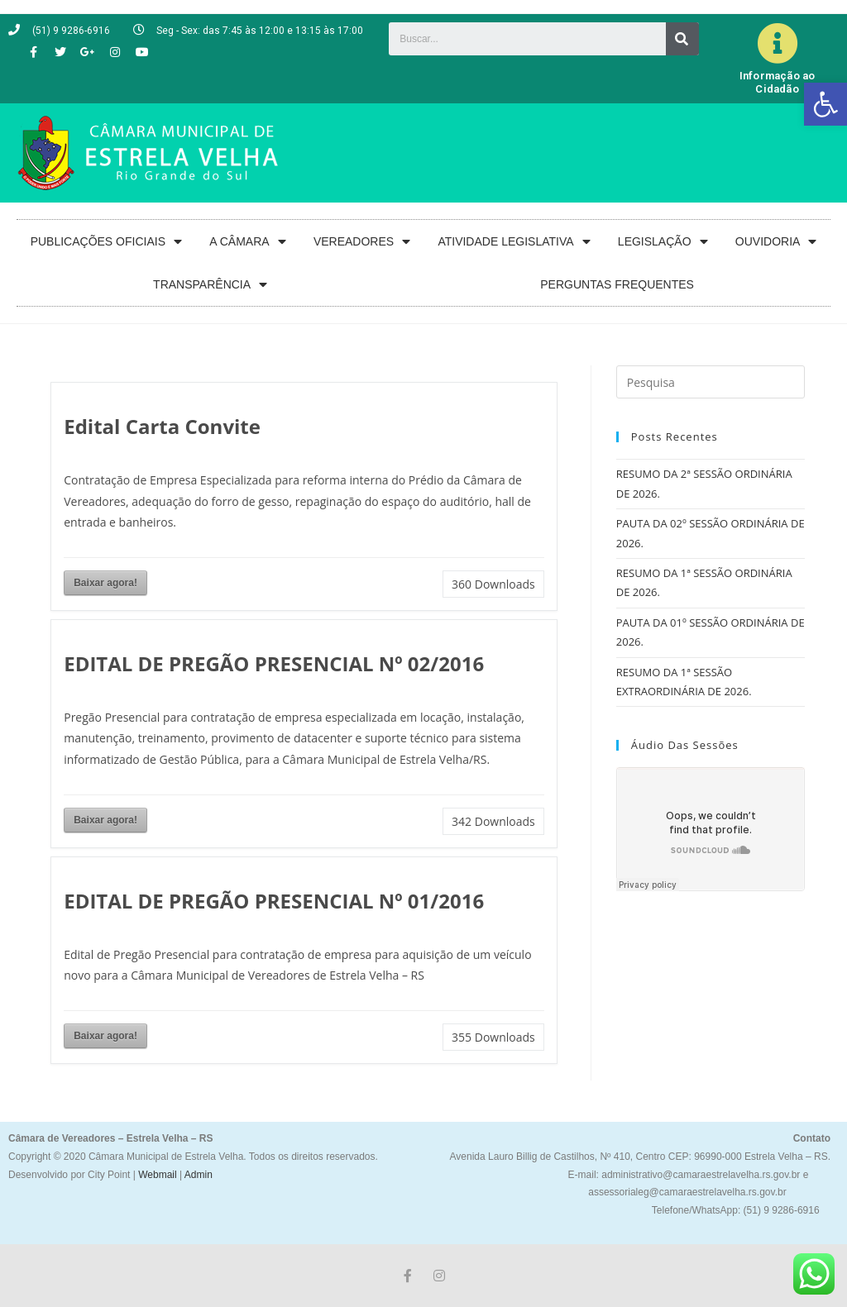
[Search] (682, 38)
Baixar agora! (105, 583)
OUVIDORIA (776, 242)
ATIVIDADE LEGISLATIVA (514, 242)
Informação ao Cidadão (777, 82)
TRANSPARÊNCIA (210, 285)
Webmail (157, 1175)
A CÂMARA (247, 242)
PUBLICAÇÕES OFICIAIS (106, 242)
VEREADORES (361, 242)
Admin (197, 1175)
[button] (825, 104)
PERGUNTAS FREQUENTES (617, 284)
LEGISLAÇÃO (663, 242)
